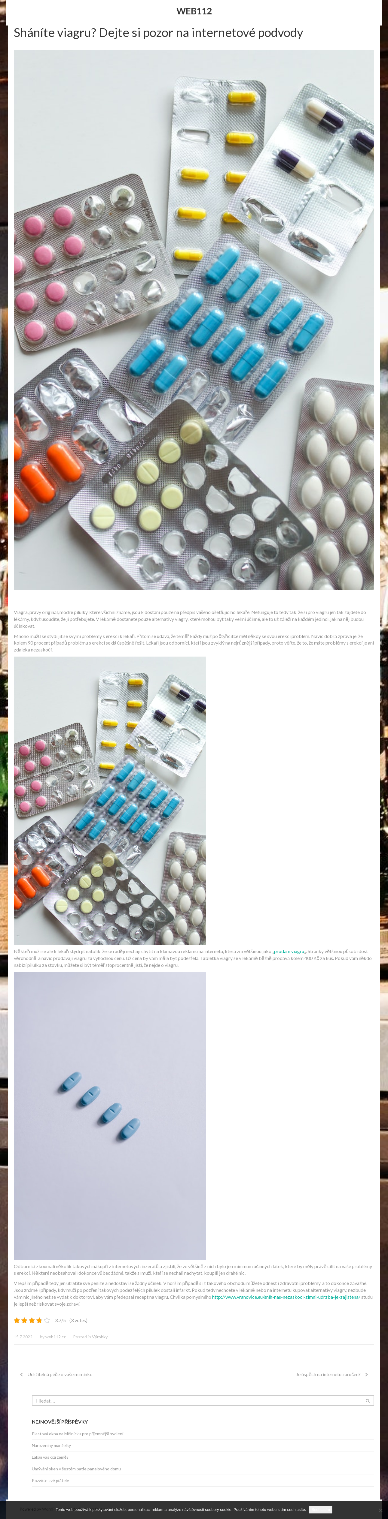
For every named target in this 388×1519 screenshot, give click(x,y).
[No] (380, 1510)
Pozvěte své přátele (50, 1480)
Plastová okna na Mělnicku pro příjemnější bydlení (77, 1433)
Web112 (194, 10)
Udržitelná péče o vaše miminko (60, 1374)
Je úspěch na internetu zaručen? (328, 1374)
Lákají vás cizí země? (50, 1457)
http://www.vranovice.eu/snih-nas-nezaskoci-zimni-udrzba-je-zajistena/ (286, 1297)
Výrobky (100, 1336)
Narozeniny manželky (51, 1445)
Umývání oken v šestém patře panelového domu (76, 1468)
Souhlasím (320, 1509)
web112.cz (55, 1336)
